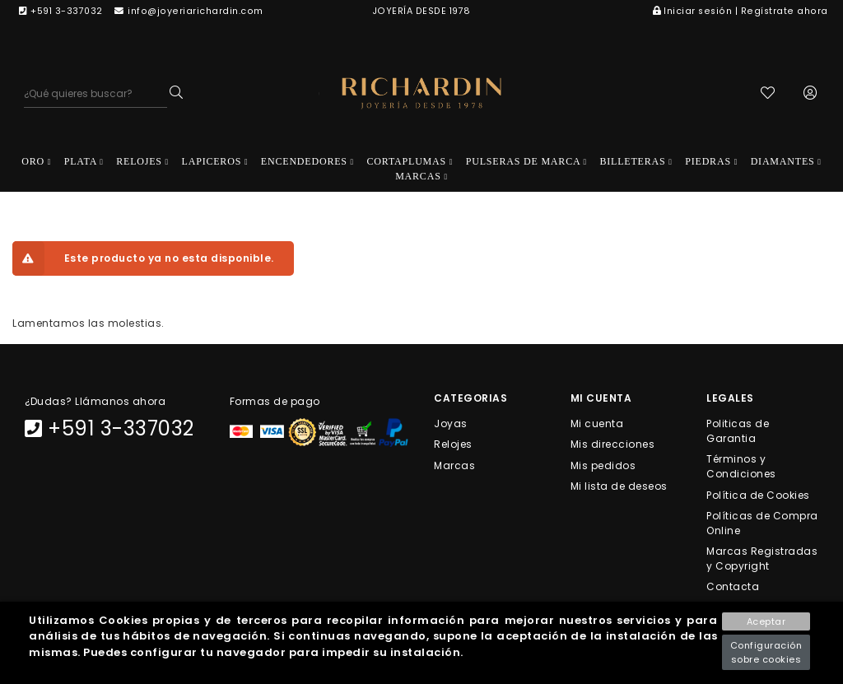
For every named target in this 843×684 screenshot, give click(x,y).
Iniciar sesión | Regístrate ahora (740, 11)
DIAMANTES (786, 161)
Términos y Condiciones (741, 466)
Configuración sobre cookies (766, 652)
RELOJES (142, 161)
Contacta (732, 586)
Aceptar (766, 621)
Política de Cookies (758, 494)
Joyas (451, 423)
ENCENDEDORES (307, 161)
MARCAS (421, 176)
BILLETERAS (636, 161)
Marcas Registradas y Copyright (761, 558)
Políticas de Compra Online (762, 522)
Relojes (453, 444)
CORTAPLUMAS (410, 161)
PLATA (84, 161)
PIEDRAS (711, 161)
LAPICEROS (215, 161)
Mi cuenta (597, 423)
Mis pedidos (603, 465)
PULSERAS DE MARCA (526, 161)
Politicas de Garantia (737, 430)
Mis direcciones (613, 444)
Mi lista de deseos (619, 485)
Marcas (454, 465)
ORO (36, 161)
